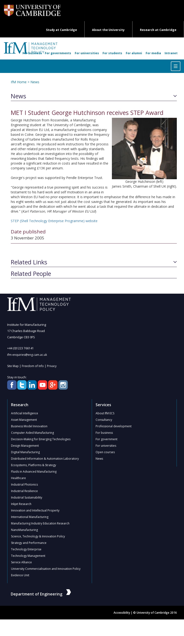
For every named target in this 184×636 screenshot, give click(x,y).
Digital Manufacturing (25, 452)
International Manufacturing (29, 517)
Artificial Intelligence (24, 413)
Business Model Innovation (29, 426)
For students (112, 53)
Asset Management (24, 420)
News (34, 82)
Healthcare (18, 478)
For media (153, 53)
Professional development (114, 426)
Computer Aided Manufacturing (32, 433)
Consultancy (104, 420)
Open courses (105, 452)
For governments (58, 53)
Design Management (25, 446)
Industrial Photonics (24, 484)
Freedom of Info (33, 366)
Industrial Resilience (24, 491)
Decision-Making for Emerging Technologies (40, 439)
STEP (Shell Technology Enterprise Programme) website (54, 221)
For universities (87, 53)
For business (32, 53)
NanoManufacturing (24, 530)
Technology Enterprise (26, 549)
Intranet (171, 53)
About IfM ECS (105, 413)
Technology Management (28, 556)
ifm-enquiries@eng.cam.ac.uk (27, 355)
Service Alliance (21, 562)
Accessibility (122, 613)
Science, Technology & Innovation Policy (38, 536)
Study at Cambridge (61, 30)
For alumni (134, 53)
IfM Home (19, 82)
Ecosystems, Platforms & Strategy (33, 465)
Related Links (29, 262)
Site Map (13, 366)
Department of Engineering (41, 594)
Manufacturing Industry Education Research (40, 523)
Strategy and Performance (28, 543)
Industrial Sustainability (26, 497)
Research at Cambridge (158, 30)
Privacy (52, 366)
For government (106, 439)
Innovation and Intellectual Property (35, 510)
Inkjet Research (21, 504)
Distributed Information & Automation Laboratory (45, 459)
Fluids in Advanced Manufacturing (34, 472)
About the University (108, 30)
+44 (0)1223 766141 (20, 348)
